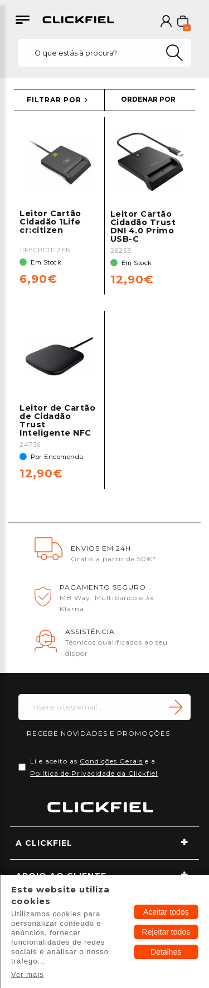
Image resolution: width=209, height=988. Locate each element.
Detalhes (165, 951)
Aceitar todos (166, 911)
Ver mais (27, 974)
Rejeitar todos (166, 931)
